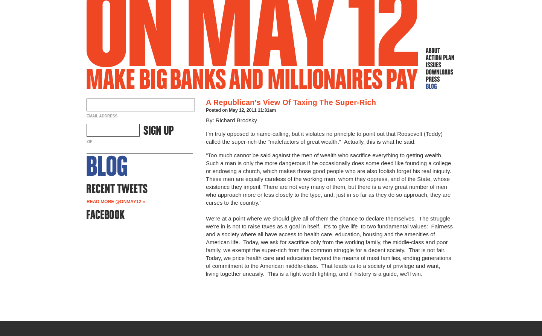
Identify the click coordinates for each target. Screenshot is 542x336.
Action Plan (440, 57)
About (440, 50)
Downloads (440, 71)
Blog (440, 86)
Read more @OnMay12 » (116, 201)
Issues (440, 64)
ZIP (90, 142)
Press (440, 79)
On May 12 (253, 44)
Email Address (102, 116)
